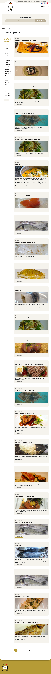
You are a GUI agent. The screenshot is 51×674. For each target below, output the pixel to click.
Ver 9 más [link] (6, 99)
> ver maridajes (19, 78)
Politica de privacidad (37, 667)
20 (25, 650)
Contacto (46, 667)
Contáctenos (43, 6)
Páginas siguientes (32, 650)
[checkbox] (8, 44)
